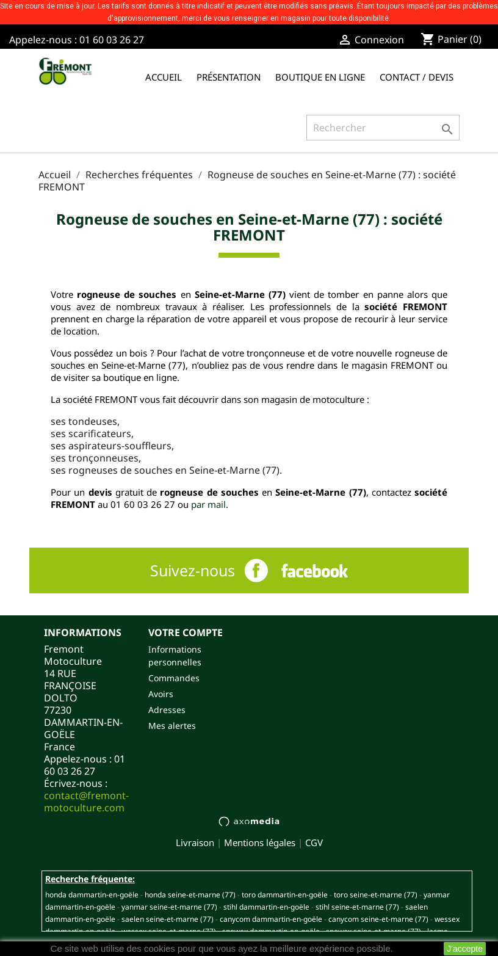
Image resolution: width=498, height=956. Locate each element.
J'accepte (465, 949)
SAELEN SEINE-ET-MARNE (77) (167, 919)
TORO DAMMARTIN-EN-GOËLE (285, 894)
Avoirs (160, 694)
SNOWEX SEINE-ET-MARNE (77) (373, 931)
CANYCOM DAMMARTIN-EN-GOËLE (271, 919)
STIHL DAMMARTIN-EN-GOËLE (266, 907)
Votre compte (185, 632)
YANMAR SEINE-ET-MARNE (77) (169, 907)
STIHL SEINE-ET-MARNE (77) (357, 907)
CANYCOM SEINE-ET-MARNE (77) (378, 919)
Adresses (167, 709)
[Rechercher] (383, 127)
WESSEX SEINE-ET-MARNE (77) (168, 931)
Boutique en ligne (320, 77)
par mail (208, 504)
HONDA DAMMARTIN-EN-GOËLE (92, 894)
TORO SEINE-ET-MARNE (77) (375, 894)
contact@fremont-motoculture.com (86, 801)
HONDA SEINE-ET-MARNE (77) (190, 894)
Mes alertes (172, 725)
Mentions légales (259, 842)
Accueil (163, 77)
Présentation (229, 77)
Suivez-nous (192, 570)
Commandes (174, 678)
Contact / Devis (416, 77)
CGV (314, 842)
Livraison (195, 842)
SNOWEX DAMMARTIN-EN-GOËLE (271, 931)
